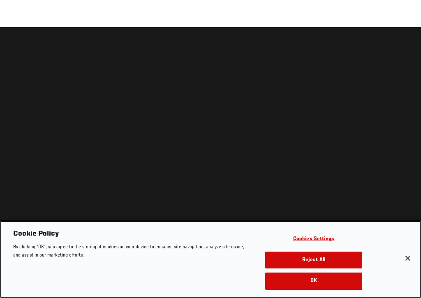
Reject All (313, 260)
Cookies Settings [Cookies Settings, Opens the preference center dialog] (313, 239)
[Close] (408, 258)
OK (313, 281)
